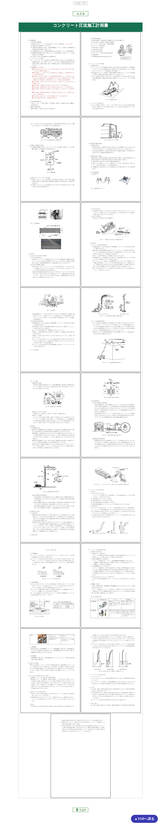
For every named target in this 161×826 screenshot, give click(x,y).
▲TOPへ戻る (144, 819)
